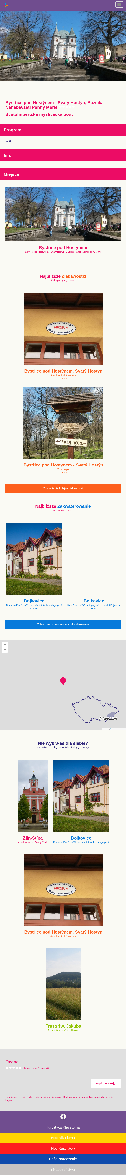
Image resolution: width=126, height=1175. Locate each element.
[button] (63, 681)
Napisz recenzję (105, 1083)
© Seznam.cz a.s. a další (117, 729)
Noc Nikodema (63, 1138)
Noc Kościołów (63, 1148)
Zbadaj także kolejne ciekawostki (63, 488)
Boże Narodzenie (63, 1159)
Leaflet (106, 729)
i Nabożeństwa (63, 1170)
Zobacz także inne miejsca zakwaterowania (63, 624)
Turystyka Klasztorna (63, 1127)
